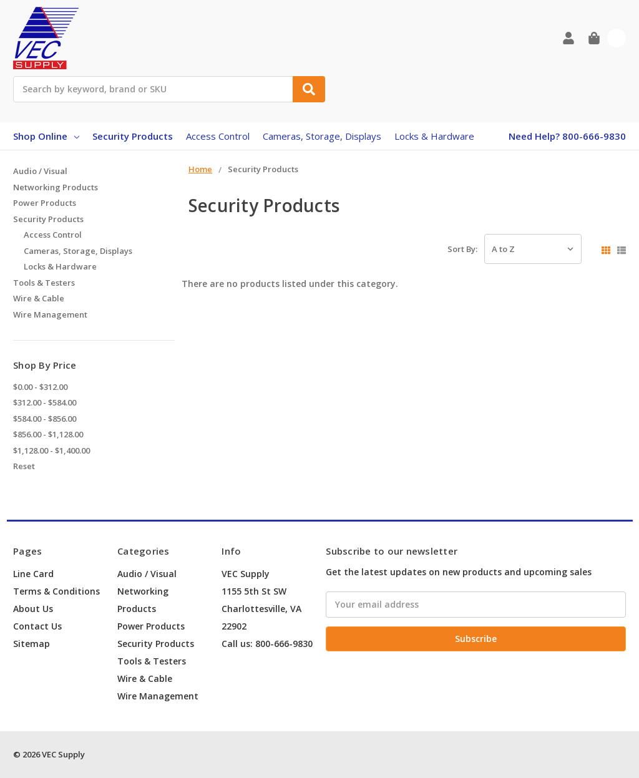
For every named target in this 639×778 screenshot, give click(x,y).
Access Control (218, 136)
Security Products (132, 136)
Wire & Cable (38, 298)
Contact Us (37, 626)
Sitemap (31, 643)
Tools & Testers (44, 282)
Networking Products (55, 187)
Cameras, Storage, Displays (322, 136)
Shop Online (46, 136)
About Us (33, 609)
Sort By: (462, 249)
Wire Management (50, 314)
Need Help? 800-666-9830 (567, 136)
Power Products (44, 202)
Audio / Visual (40, 171)
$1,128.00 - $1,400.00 (51, 450)
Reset (24, 466)
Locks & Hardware (434, 136)
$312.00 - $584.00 (44, 402)
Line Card (33, 574)
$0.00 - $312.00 (40, 386)
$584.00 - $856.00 (44, 418)
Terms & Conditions (56, 591)
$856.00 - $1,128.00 (48, 434)
